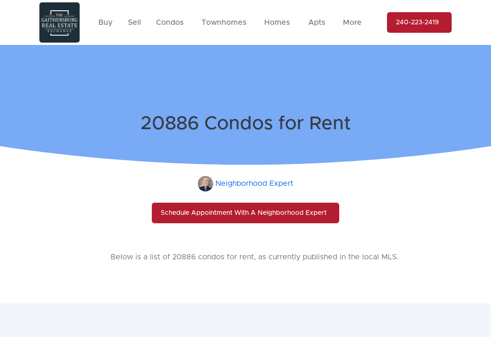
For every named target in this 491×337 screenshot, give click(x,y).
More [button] (352, 22)
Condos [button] (170, 22)
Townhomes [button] (223, 22)
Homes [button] (277, 22)
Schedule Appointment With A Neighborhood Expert (244, 213)
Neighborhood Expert (254, 183)
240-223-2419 (417, 22)
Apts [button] (316, 22)
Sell (134, 22)
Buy (105, 22)
